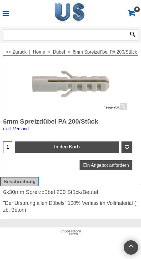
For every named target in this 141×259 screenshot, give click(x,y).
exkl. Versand (16, 128)
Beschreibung (19, 181)
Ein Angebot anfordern (106, 165)
